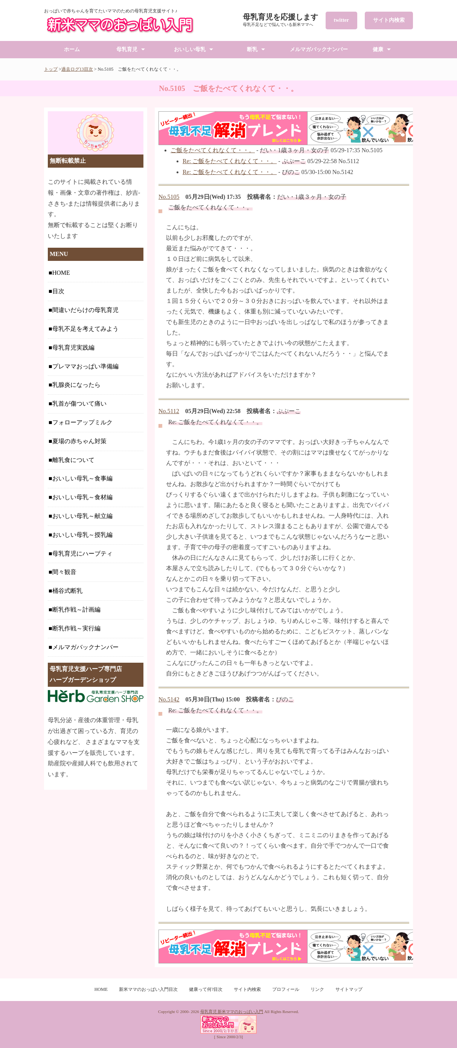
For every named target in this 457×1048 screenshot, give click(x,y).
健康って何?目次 (205, 989)
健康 (378, 49)
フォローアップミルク (82, 422)
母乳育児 (126, 49)
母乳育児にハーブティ (82, 553)
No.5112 (168, 411)
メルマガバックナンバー (319, 49)
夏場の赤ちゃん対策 (79, 441)
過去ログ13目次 (77, 69)
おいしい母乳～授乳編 (82, 535)
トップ (51, 69)
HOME (61, 273)
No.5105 (169, 197)
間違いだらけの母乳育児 (85, 310)
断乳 (252, 49)
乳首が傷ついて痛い (79, 403)
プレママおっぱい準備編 (85, 366)
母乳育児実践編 (73, 347)
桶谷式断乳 (67, 591)
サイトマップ (349, 989)
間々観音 (64, 572)
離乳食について (73, 460)
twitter (341, 20)
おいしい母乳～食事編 (82, 478)
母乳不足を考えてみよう (85, 329)
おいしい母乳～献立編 (82, 516)
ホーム (72, 49)
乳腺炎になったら (76, 385)
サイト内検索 (389, 20)
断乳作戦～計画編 (76, 609)
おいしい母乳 (190, 49)
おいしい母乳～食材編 (82, 497)
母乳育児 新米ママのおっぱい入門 (232, 1011)
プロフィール (285, 989)
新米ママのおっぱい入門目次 (148, 989)
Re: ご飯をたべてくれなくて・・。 (230, 161)
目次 (58, 291)
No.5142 (169, 699)
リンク (317, 989)
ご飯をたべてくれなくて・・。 (213, 150)
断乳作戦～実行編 (76, 628)
